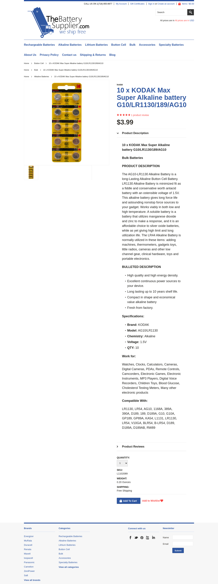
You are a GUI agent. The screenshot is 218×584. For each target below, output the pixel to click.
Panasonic (29, 562)
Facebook (130, 537)
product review (140, 115)
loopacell (28, 558)
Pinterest (142, 537)
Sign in (151, 4)
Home (26, 63)
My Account (121, 4)
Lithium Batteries (96, 44)
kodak (120, 84)
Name (166, 537)
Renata (27, 549)
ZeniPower (29, 571)
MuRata (28, 540)
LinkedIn (153, 537)
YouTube (147, 537)
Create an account (166, 4)
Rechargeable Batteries (39, 44)
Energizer (29, 536)
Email (166, 544)
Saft (26, 575)
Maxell (27, 553)
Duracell (28, 545)
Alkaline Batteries (70, 44)
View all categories (69, 567)
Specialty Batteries (171, 44)
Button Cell (118, 44)
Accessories (147, 44)
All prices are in (184, 20)
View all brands (32, 580)
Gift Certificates (137, 4)
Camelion (28, 566)
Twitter (136, 537)
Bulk (132, 44)
